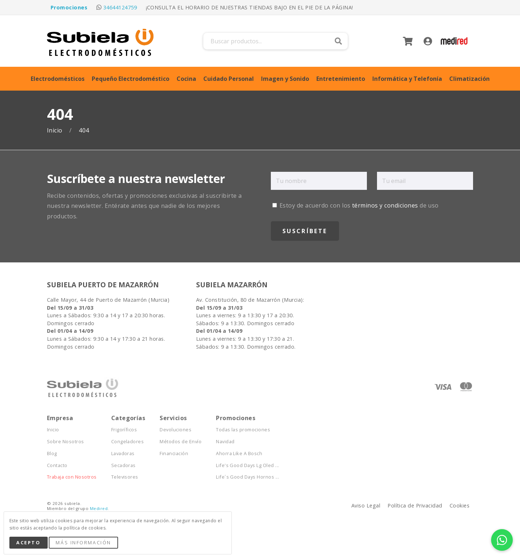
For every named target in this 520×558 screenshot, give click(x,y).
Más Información (83, 542)
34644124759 (120, 7)
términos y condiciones (385, 205)
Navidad (225, 441)
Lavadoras (123, 453)
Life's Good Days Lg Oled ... (247, 465)
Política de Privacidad (414, 505)
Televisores (124, 477)
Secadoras (123, 465)
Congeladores (127, 441)
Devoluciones (175, 429)
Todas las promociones (243, 429)
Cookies (459, 505)
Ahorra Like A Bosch (239, 453)
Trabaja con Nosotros (72, 477)
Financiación (174, 453)
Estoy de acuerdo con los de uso (355, 205)
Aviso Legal (365, 505)
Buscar (338, 41)
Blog (52, 453)
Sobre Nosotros (65, 441)
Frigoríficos (124, 429)
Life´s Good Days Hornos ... (247, 477)
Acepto (28, 542)
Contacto (57, 465)
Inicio (55, 130)
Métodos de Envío (181, 441)
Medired (99, 508)
